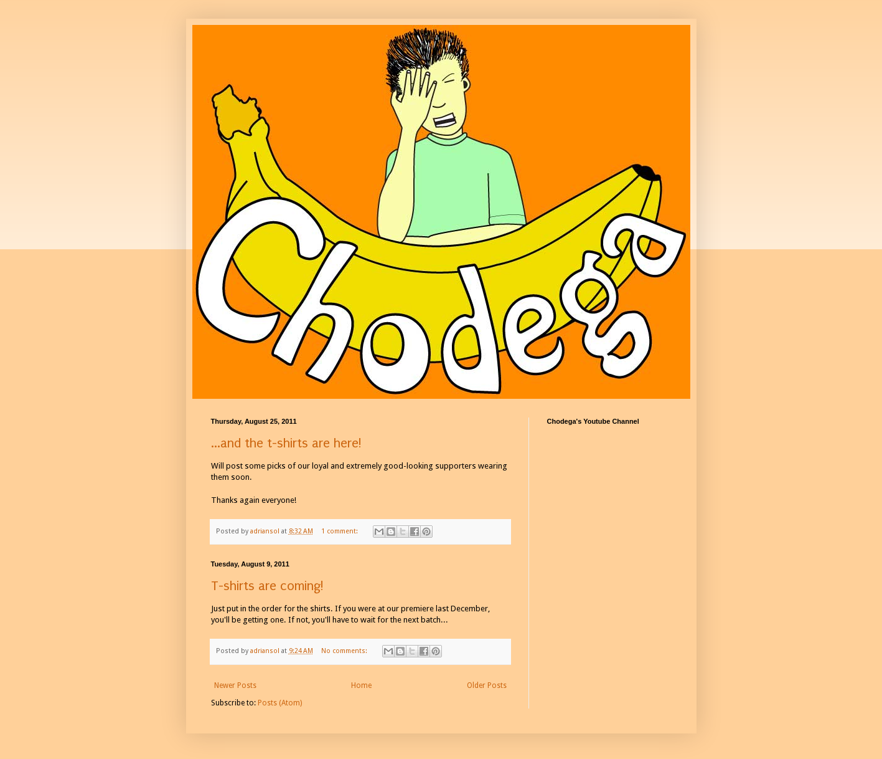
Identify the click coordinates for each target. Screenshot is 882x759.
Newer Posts (235, 685)
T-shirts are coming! (267, 585)
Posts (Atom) (280, 703)
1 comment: (340, 531)
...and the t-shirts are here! (286, 443)
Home (361, 685)
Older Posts (487, 685)
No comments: (345, 651)
